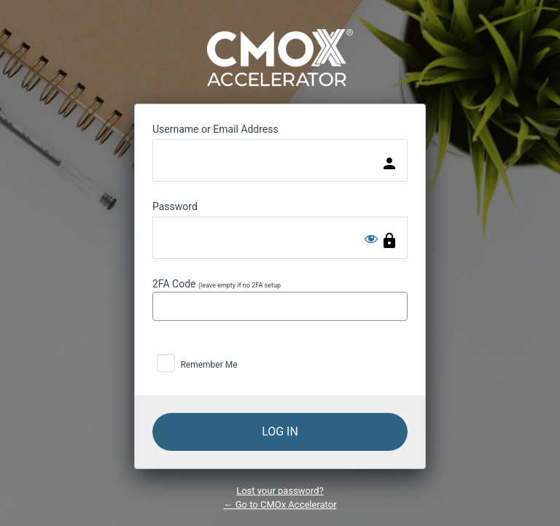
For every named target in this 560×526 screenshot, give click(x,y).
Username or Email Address (215, 129)
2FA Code (280, 299)
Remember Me (208, 365)
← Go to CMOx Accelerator (279, 504)
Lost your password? (280, 490)
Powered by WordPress (280, 57)
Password (175, 206)
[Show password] (371, 238)
